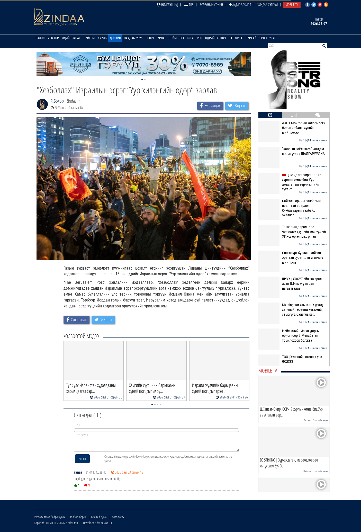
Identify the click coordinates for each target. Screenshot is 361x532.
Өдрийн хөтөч (215, 38)
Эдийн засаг (71, 38)
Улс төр (53, 38)
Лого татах (118, 517)
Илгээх (82, 458)
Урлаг (161, 38)
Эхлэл (39, 38)
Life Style (236, 38)
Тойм (173, 38)
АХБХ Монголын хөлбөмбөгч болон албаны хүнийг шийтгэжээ (292, 128)
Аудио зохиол (240, 4)
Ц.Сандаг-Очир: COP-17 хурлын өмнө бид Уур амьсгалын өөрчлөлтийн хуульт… (292, 182)
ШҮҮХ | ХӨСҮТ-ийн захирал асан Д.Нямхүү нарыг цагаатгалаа (292, 284)
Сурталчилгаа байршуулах (49, 517)
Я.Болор (57, 101)
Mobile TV (291, 4)
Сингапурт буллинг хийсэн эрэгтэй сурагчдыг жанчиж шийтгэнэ (292, 258)
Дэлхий (115, 38)
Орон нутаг (267, 38)
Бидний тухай (99, 517)
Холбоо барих (78, 517)
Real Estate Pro (191, 38)
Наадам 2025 (133, 38)
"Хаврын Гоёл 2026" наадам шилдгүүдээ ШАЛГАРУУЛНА (292, 151)
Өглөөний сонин (211, 4)
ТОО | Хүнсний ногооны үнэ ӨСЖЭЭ (292, 359)
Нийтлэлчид (167, 4)
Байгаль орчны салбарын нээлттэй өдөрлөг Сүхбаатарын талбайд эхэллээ (292, 208)
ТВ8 (188, 4)
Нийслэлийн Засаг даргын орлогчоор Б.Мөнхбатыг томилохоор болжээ (292, 336)
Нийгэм (89, 38)
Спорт (150, 38)
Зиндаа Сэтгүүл (267, 4)
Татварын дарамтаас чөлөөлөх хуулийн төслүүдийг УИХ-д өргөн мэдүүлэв (292, 232)
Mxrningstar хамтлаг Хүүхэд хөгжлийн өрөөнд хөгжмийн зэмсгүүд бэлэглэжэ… (292, 310)
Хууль (102, 38)
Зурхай (251, 38)
